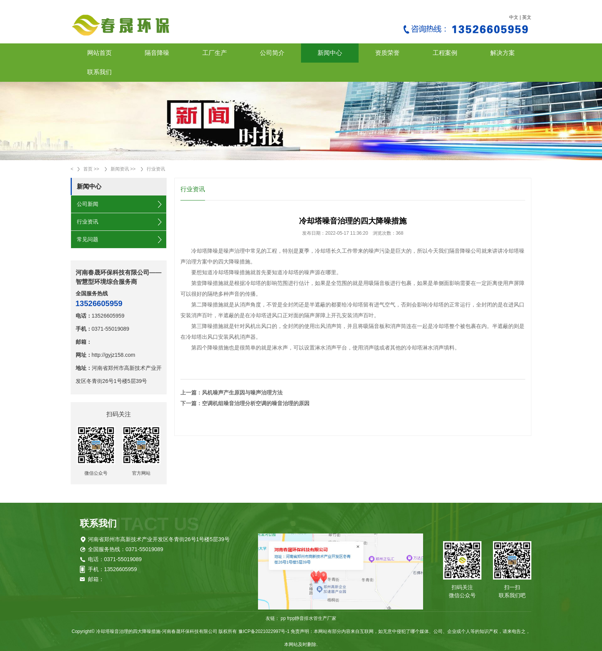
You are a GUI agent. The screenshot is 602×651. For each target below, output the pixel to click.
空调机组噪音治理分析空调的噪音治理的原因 (255, 403)
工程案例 (445, 53)
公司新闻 (87, 204)
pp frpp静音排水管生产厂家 (308, 618)
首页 (88, 169)
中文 (513, 17)
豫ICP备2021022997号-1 (263, 631)
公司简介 (272, 53)
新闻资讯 (120, 169)
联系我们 (99, 72)
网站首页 (99, 53)
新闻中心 (330, 53)
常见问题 (87, 239)
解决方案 (502, 53)
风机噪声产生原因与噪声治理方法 (242, 392)
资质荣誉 (387, 53)
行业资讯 (156, 169)
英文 (526, 17)
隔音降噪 (157, 53)
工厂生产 (214, 53)
